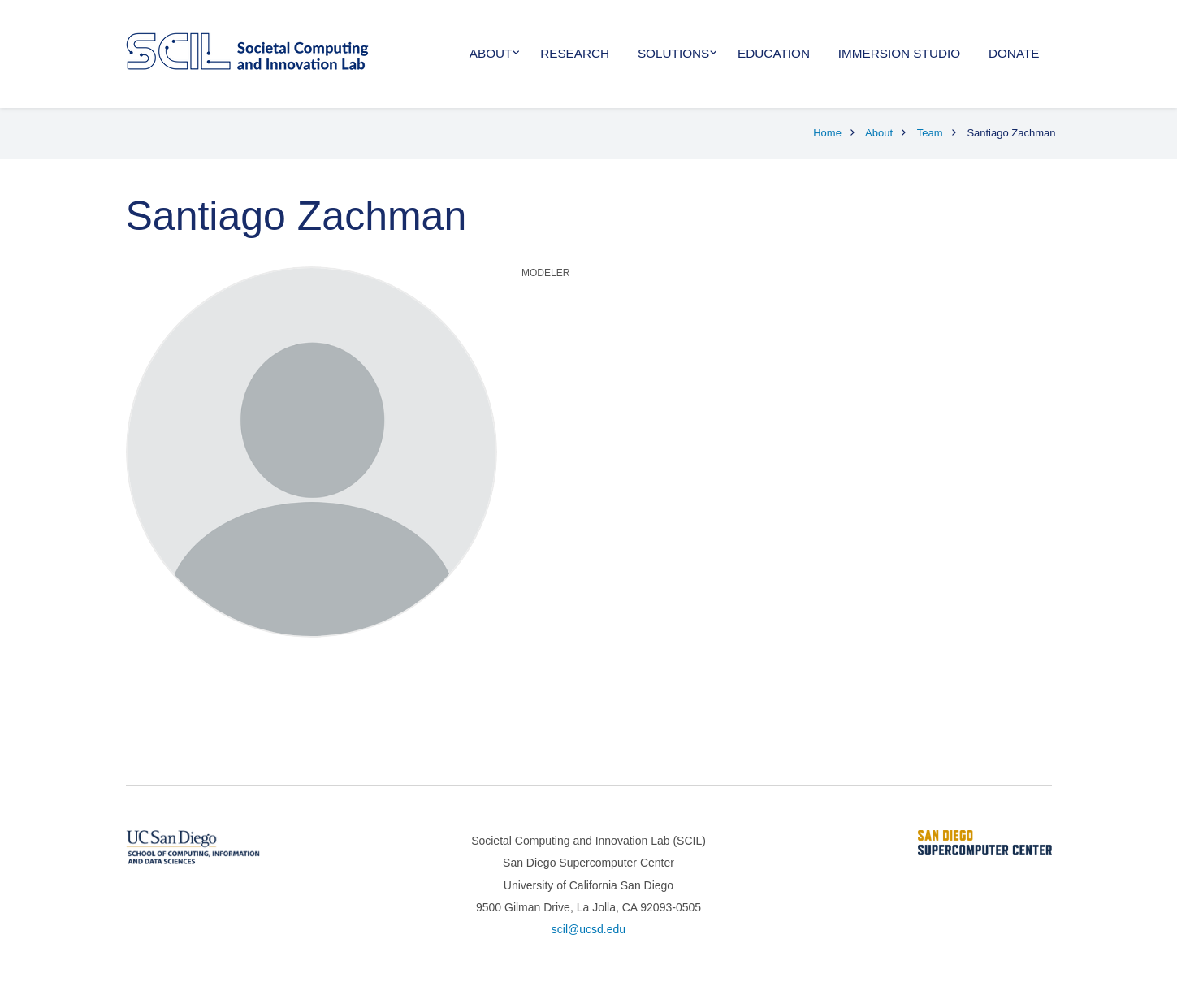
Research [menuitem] (574, 53)
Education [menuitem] (774, 53)
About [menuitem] (491, 53)
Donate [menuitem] (1014, 53)
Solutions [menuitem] (673, 53)
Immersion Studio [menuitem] (899, 53)
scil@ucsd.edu (588, 929)
